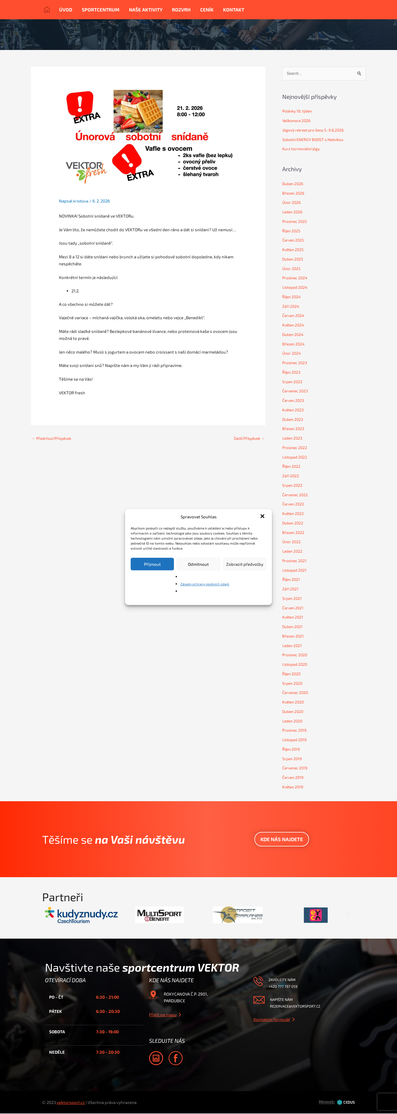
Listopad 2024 (296, 287)
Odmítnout (198, 564)
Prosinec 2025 (295, 221)
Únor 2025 (292, 268)
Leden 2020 (293, 721)
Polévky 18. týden (298, 111)
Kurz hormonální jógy (302, 149)
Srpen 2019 (292, 759)
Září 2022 (291, 476)
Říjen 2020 (292, 674)
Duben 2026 (293, 184)
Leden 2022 (293, 551)
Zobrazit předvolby (244, 564)
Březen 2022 (294, 532)
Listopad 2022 (295, 457)
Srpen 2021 (292, 598)
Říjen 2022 (292, 466)
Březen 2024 (294, 344)
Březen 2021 (293, 636)
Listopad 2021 (295, 570)
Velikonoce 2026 (297, 120)
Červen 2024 (294, 315)
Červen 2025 (294, 240)
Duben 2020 (293, 711)
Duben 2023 (293, 419)
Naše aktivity (145, 9)
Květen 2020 (294, 702)
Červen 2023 (294, 400)
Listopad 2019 (295, 740)
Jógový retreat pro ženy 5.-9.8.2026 (315, 130)
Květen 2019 (293, 787)
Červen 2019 (293, 777)
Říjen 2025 (292, 231)
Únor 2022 (292, 542)
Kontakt (233, 9)
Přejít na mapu (163, 1015)
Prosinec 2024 (295, 278)
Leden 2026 (293, 212)
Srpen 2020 (293, 683)
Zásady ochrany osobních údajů (204, 584)
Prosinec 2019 (295, 730)
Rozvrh (181, 9)
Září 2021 (290, 589)
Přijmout (152, 564)
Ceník (207, 9)
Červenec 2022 (296, 495)
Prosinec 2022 (295, 447)
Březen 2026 (294, 193)
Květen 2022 (294, 513)
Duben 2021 (293, 626)
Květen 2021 (293, 617)
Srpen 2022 (292, 485)
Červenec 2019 (296, 768)
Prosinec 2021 (295, 561)
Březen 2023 (294, 428)
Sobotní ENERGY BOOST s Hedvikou (315, 139)
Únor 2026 (292, 202)
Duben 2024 (293, 334)
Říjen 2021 (291, 579)
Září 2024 (291, 306)
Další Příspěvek (248, 438)
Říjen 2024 (292, 297)
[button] (263, 516)
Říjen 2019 (292, 749)
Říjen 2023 (292, 372)
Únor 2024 (292, 353)
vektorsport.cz (71, 1102)
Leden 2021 (292, 645)
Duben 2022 (293, 523)
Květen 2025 (294, 249)
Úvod (65, 9)
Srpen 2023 (292, 382)
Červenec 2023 (296, 391)
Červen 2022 (294, 504)
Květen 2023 (294, 410)
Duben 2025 (293, 259)
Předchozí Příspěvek (54, 438)
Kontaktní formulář (271, 1019)
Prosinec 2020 (295, 655)
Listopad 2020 (296, 664)
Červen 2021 (293, 608)
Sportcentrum (100, 9)
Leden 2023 (293, 438)
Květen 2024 (294, 325)
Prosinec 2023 (295, 363)
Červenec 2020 (296, 692)
